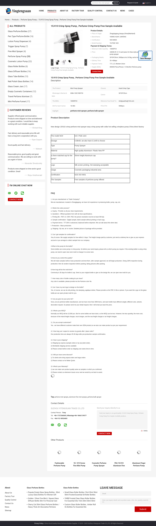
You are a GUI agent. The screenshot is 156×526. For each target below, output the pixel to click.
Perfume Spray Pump (29, 20)
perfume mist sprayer (61, 397)
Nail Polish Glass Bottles (18, 81)
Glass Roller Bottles (16, 66)
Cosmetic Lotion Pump (18, 61)
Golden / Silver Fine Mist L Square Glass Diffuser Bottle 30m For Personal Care (43, 499)
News (122, 11)
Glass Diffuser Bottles (17, 71)
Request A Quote (132, 3)
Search (115, 3)
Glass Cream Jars (15, 86)
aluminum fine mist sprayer (78, 397)
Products (52, 11)
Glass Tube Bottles (16, 76)
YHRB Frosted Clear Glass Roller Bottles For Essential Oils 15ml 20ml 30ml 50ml (80, 499)
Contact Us (111, 11)
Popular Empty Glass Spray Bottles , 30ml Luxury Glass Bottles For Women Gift (44, 493)
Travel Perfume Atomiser (18, 96)
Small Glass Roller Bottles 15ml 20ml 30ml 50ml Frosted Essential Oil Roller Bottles (81, 493)
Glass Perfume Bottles (17, 31)
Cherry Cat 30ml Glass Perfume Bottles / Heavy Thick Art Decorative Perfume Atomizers (43, 506)
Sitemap (8, 510)
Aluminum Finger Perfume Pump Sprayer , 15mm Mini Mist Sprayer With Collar (139, 464)
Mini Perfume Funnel (17, 101)
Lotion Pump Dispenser (18, 41)
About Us (64, 11)
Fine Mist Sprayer (15, 51)
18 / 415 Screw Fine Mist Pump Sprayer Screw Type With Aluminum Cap (79, 464)
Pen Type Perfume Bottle (18, 36)
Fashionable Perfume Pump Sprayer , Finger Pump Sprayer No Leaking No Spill (59, 464)
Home (41, 11)
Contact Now (96, 71)
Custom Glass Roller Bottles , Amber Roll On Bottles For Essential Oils (80, 506)
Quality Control (95, 11)
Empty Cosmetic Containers (20, 91)
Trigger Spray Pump (16, 46)
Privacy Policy (38, 523)
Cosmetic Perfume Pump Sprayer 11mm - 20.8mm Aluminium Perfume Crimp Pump (99, 464)
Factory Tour (78, 11)
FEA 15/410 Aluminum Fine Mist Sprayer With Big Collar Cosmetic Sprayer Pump (119, 464)
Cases (131, 11)
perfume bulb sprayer (94, 397)
